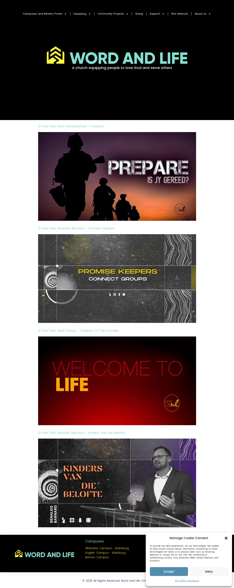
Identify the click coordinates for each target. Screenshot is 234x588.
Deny (209, 571)
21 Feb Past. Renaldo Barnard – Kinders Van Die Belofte (81, 433)
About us (203, 14)
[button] (226, 538)
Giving (139, 14)
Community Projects (113, 14)
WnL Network (179, 14)
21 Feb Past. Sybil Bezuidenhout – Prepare (71, 126)
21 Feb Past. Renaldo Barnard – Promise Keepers (76, 228)
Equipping (82, 14)
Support (157, 14)
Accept (169, 571)
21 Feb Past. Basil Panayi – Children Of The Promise (78, 330)
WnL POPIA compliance (187, 580)
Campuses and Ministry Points (45, 14)
